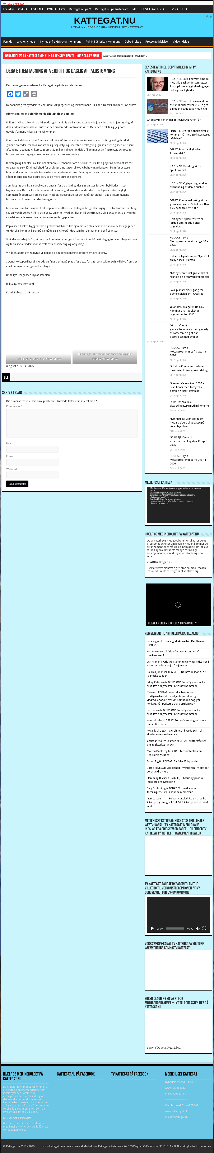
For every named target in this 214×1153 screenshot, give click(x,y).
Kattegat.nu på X (80, 9)
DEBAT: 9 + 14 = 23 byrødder (181, 761)
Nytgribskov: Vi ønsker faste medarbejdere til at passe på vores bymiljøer (187, 422)
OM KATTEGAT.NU (30, 9)
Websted (11, 469)
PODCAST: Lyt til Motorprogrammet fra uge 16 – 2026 (189, 241)
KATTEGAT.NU (105, 20)
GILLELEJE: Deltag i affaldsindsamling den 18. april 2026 (188, 441)
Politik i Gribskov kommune (102, 41)
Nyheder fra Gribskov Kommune (60, 41)
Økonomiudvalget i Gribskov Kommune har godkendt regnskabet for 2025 (187, 310)
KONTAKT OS (56, 9)
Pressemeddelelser (157, 41)
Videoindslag (181, 41)
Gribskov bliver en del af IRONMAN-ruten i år (174, 119)
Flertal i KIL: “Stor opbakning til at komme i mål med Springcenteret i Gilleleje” (190, 134)
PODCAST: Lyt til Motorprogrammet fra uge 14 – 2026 (189, 459)
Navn (9, 443)
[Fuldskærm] (204, 928)
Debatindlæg (133, 41)
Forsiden (8, 9)
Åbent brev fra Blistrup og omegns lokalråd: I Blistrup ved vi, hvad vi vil (177, 802)
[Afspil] (152, 928)
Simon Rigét (154, 761)
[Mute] (198, 928)
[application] (178, 505)
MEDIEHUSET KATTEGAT (149, 9)
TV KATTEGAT (179, 9)
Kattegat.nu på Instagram (111, 9)
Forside (7, 41)
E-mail (10, 456)
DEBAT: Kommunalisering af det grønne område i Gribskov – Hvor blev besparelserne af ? (190, 204)
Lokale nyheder (26, 41)
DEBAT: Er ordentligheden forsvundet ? (125, 55)
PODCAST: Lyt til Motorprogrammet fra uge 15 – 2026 (189, 351)
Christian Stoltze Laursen (161, 740)
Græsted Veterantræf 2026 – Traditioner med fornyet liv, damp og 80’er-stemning (187, 387)
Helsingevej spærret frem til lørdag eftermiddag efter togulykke (186, 222)
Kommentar (14, 406)
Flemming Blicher (157, 778)
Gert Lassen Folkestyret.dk (166, 798)
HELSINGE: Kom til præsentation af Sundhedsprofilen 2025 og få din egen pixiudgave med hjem (189, 105)
